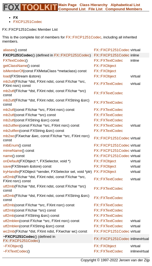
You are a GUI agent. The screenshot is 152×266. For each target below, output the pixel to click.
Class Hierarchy (94, 5)
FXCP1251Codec (27, 22)
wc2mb (9, 231)
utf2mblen (11, 221)
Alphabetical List (125, 5)
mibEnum (11, 145)
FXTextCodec (14, 60)
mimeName (12, 150)
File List (95, 9)
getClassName (15, 66)
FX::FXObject (105, 66)
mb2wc (9, 136)
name (7, 156)
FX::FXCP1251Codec (83, 37)
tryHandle (11, 171)
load (6, 76)
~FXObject (11, 246)
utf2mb (8, 177)
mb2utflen (11, 125)
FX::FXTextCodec (108, 60)
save (7, 166)
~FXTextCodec (15, 251)
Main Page (67, 5)
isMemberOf (13, 71)
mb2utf (8, 81)
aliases (9, 50)
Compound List (72, 9)
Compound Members (123, 9)
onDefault (11, 161)
